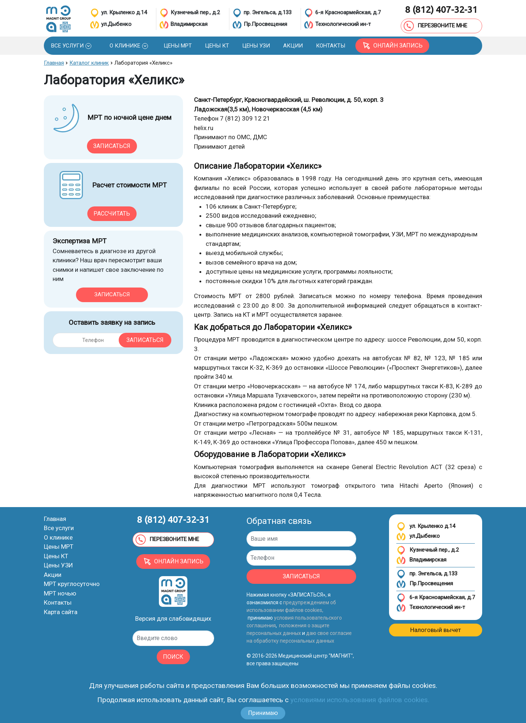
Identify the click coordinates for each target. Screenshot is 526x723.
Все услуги (59, 528)
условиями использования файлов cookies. (359, 700)
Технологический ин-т (430, 608)
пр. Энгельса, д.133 (426, 574)
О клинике (58, 537)
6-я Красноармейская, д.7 (435, 598)
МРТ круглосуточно (72, 583)
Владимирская (421, 560)
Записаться (111, 145)
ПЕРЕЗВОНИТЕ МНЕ (435, 26)
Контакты (58, 602)
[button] (71, 46)
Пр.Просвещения (424, 584)
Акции (52, 574)
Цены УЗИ (58, 565)
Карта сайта (60, 612)
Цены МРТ (58, 546)
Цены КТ (56, 556)
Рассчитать (112, 213)
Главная (55, 518)
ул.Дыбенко (418, 536)
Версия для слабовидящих (173, 618)
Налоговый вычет (435, 629)
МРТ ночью (60, 593)
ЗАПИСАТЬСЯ (301, 576)
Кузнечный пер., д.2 (427, 550)
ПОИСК (173, 656)
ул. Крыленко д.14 (425, 527)
